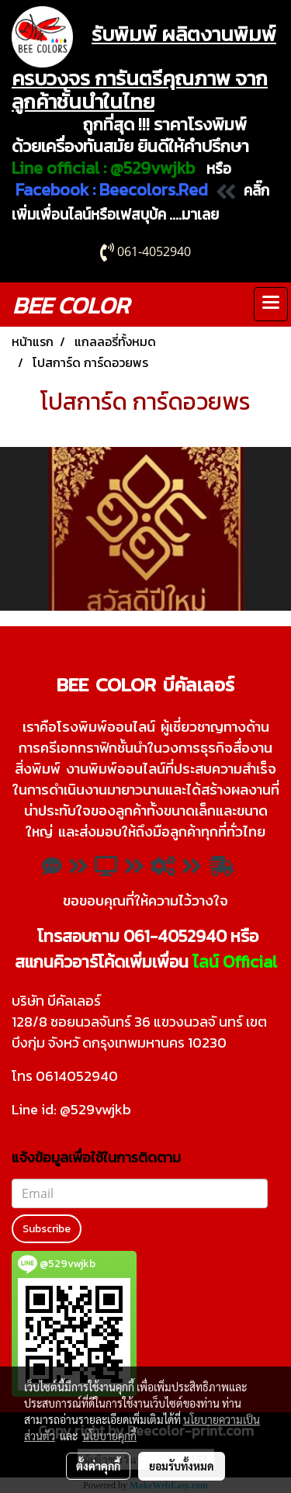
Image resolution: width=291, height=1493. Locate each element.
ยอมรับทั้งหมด (181, 1466)
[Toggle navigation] (271, 304)
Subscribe (47, 1229)
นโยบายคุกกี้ (109, 1436)
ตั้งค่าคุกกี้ (98, 1466)
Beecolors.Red (153, 190)
